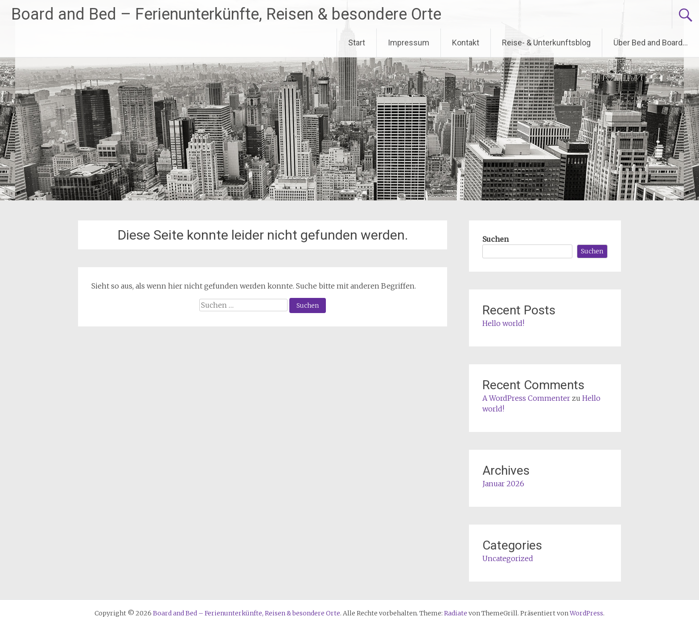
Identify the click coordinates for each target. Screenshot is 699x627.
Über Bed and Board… (650, 42)
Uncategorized (507, 558)
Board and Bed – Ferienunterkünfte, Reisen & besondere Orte (226, 14)
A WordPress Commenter (526, 398)
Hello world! (503, 323)
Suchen (495, 239)
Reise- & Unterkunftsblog (546, 42)
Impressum (408, 42)
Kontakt (465, 42)
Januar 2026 (503, 483)
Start (356, 42)
